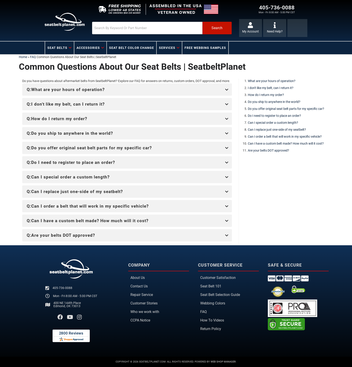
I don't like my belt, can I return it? (270, 88)
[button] (162, 28)
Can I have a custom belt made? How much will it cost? (286, 143)
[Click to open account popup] (250, 28)
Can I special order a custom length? (273, 122)
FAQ (33, 57)
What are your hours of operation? (271, 81)
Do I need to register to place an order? (274, 115)
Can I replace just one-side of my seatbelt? (277, 129)
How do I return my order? (266, 95)
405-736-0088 (62, 288)
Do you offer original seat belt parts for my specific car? (286, 109)
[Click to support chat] (274, 28)
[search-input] (147, 28)
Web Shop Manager (223, 361)
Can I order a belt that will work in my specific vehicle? (285, 136)
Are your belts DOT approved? (268, 150)
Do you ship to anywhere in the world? (274, 102)
